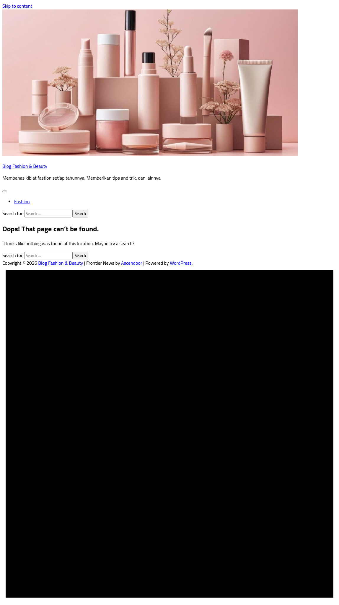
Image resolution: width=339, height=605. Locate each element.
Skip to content (17, 5)
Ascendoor (131, 262)
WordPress (181, 262)
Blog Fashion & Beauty (24, 166)
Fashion (22, 201)
